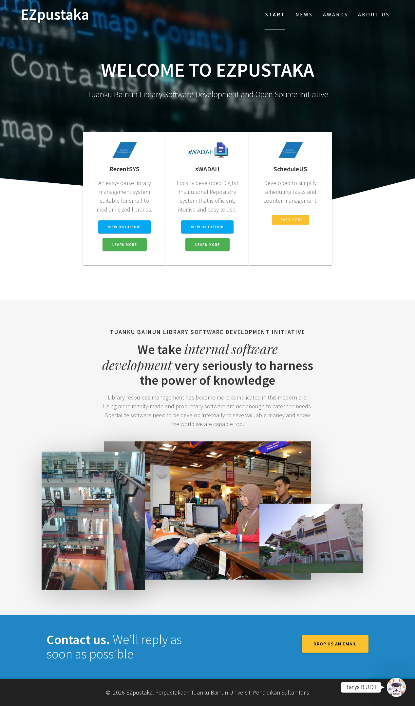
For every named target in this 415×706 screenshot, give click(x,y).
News (304, 14)
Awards (335, 14)
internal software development (190, 356)
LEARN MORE (124, 244)
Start (275, 14)
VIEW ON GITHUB (124, 226)
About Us (374, 14)
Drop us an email (335, 644)
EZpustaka (55, 14)
